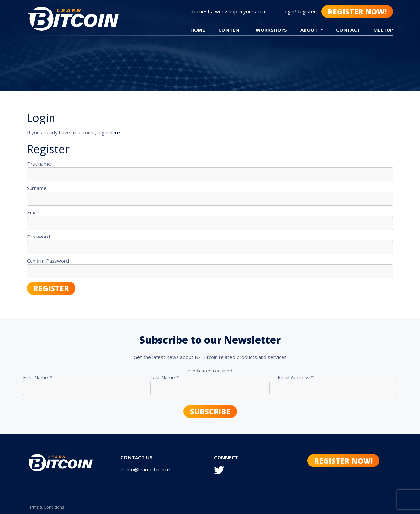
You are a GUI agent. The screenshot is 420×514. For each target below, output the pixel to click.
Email (33, 212)
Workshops (271, 30)
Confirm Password (48, 260)
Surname (37, 188)
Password (38, 236)
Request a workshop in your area (227, 11)
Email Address (296, 377)
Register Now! (357, 11)
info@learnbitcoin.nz (148, 469)
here (115, 132)
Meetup (383, 30)
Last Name (164, 377)
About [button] (309, 30)
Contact (348, 30)
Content (230, 30)
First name (39, 164)
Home (197, 30)
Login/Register (299, 11)
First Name (37, 377)
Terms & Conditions (45, 507)
